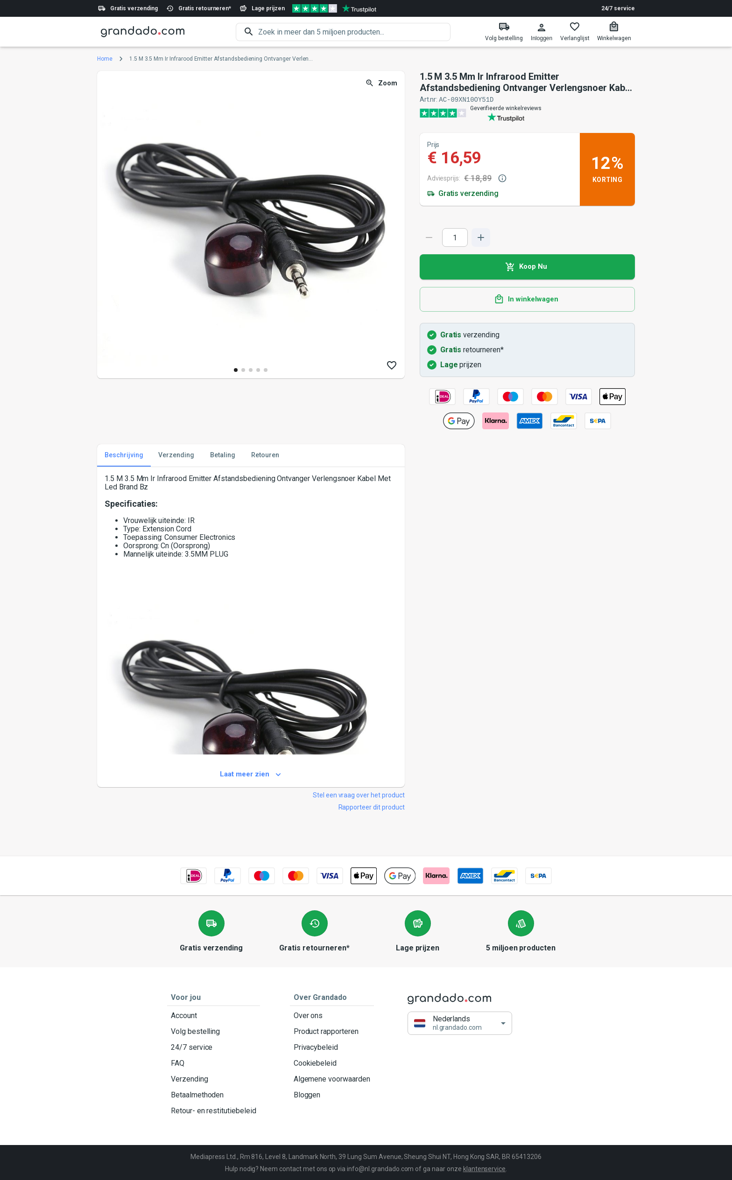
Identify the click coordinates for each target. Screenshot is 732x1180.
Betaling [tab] (223, 455)
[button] (460, 1023)
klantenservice (484, 1168)
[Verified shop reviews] (334, 8)
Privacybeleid (332, 1047)
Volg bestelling (213, 1031)
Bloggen (332, 1095)
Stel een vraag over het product (359, 794)
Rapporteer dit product (371, 806)
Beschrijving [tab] (124, 455)
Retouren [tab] (265, 455)
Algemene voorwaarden (332, 1079)
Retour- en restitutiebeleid (213, 1110)
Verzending (213, 1079)
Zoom (382, 83)
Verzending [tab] (176, 455)
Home (105, 59)
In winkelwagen (527, 299)
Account (213, 1015)
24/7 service (618, 8)
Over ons (332, 1015)
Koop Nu (527, 266)
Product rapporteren (332, 1031)
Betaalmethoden (213, 1095)
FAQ (213, 1063)
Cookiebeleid (332, 1063)
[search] (354, 32)
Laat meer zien (251, 774)
